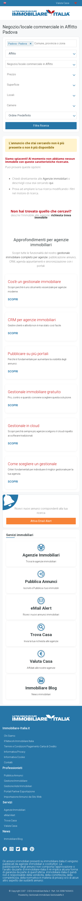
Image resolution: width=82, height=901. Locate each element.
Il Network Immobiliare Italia (19, 741)
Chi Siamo (9, 735)
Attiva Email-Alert (41, 521)
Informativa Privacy (14, 751)
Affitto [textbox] (12, 53)
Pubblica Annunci (13, 775)
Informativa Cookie (14, 757)
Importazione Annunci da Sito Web (23, 796)
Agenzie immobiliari (55, 179)
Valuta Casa (10, 825)
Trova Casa (10, 820)
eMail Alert (9, 815)
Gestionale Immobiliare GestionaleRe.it (46, 895)
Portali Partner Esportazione (19, 791)
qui (51, 183)
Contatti (8, 762)
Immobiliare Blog (13, 839)
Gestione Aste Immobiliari (18, 786)
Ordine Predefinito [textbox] (20, 115)
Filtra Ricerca (41, 125)
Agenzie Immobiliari (14, 810)
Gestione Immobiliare (15, 780)
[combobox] (41, 53)
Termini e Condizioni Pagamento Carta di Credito (30, 746)
